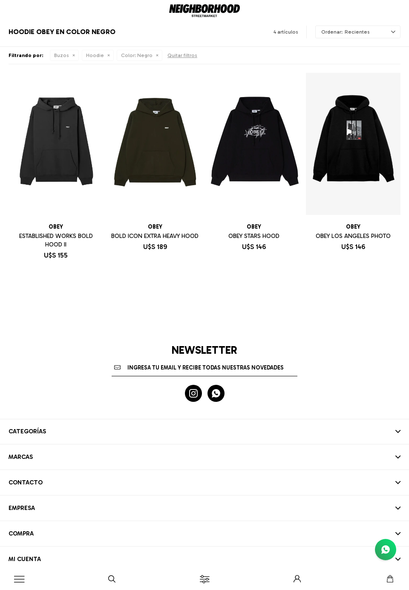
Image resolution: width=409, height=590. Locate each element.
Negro (137, 55)
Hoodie (95, 55)
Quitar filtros (182, 55)
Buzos (61, 55)
